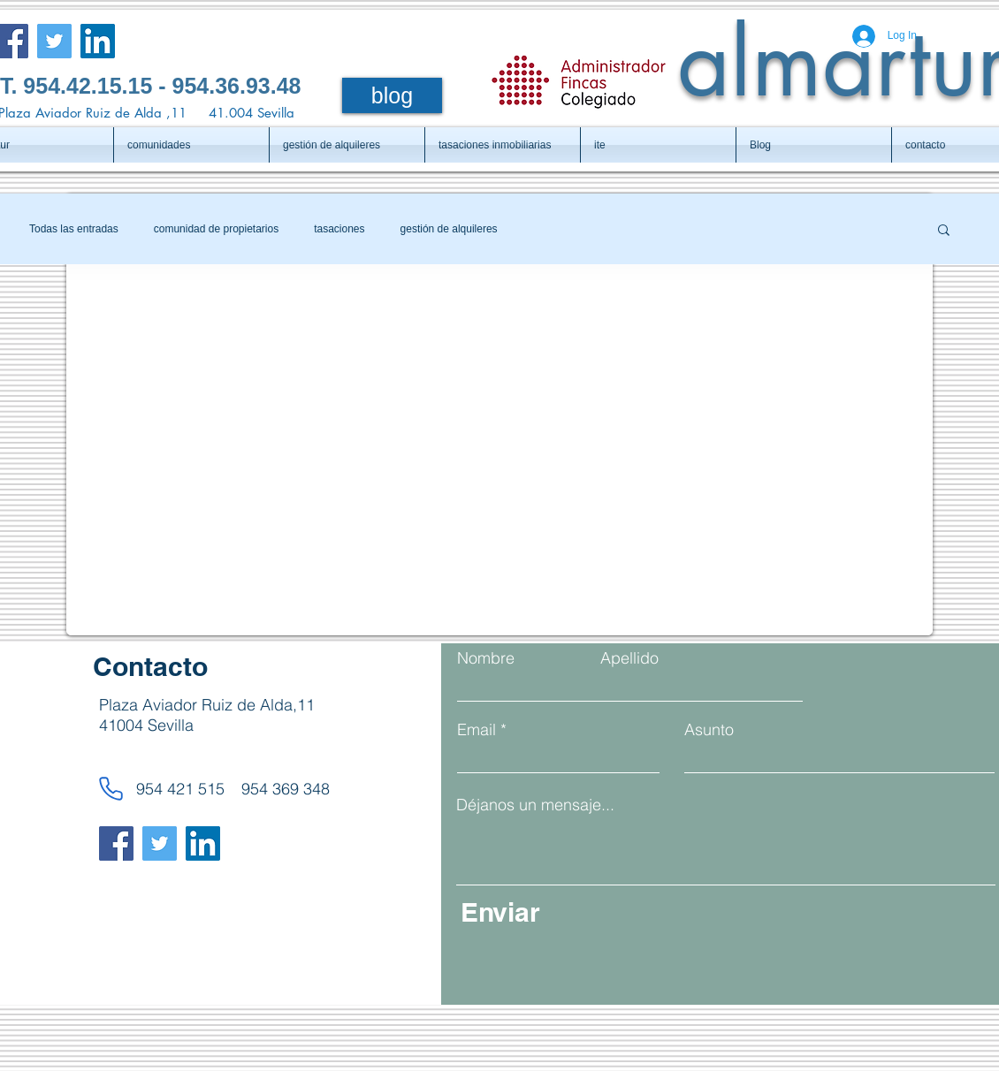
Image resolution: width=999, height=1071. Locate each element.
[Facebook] (116, 843)
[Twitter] (54, 41)
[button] (943, 231)
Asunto (709, 730)
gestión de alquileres (449, 229)
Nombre (486, 658)
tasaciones (339, 229)
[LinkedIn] (97, 41)
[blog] (392, 95)
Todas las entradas (73, 229)
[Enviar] (631, 911)
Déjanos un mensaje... (535, 805)
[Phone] (110, 788)
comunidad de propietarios (216, 229)
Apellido (629, 658)
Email (476, 730)
